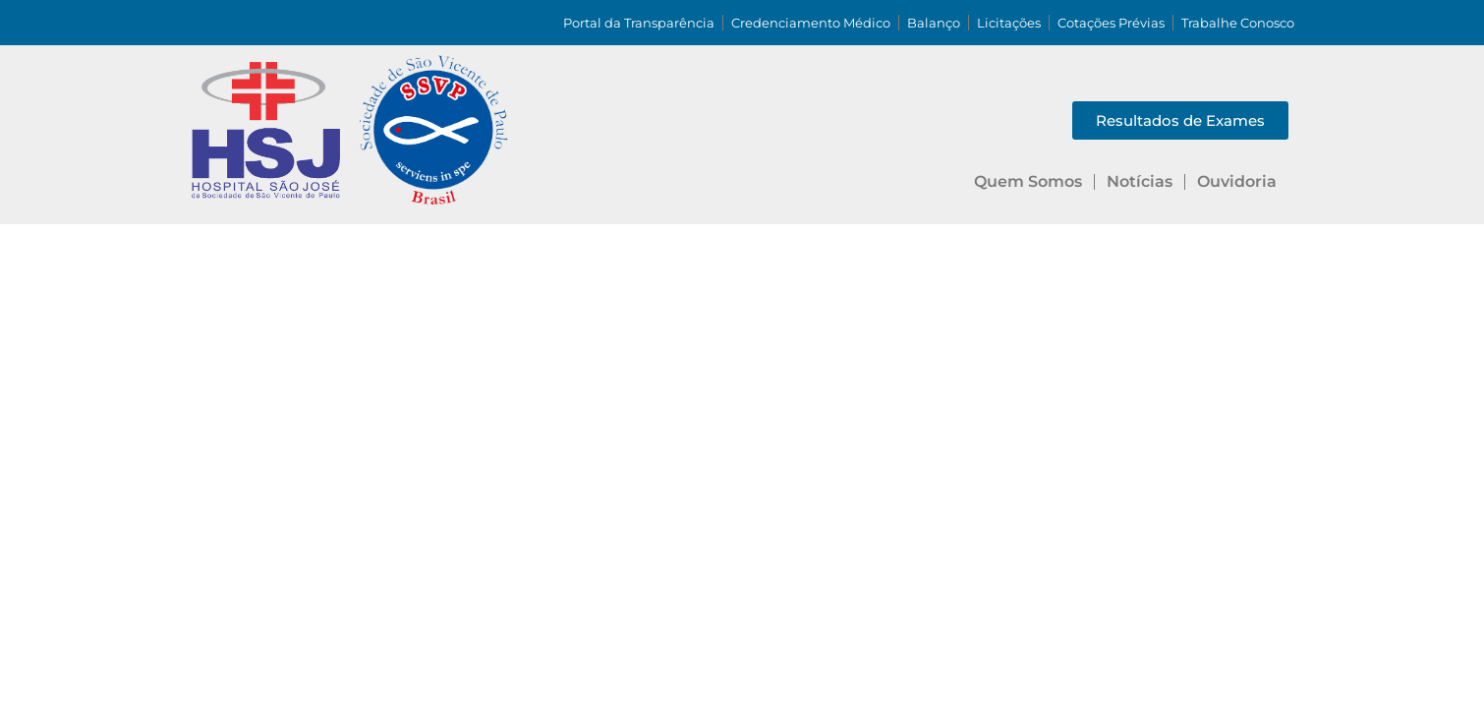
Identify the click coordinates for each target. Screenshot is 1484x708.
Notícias (1139, 181)
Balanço (933, 22)
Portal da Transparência (638, 22)
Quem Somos (1028, 181)
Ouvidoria (1237, 181)
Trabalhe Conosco (1237, 22)
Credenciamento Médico (810, 22)
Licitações (1009, 22)
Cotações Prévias (1111, 22)
